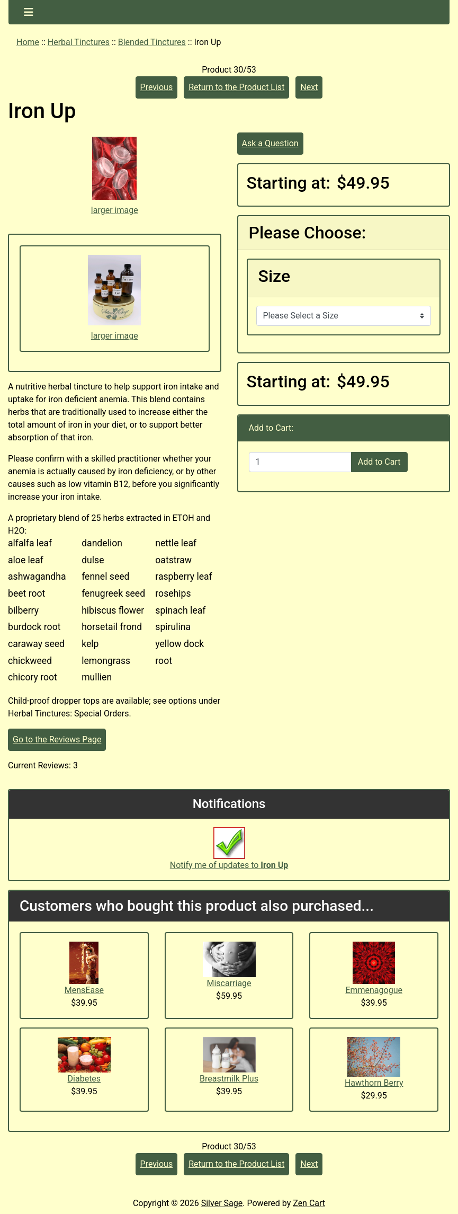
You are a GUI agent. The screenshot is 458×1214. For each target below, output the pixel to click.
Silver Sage (222, 1203)
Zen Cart (309, 1203)
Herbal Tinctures (79, 42)
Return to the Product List (236, 87)
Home (27, 42)
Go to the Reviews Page (57, 739)
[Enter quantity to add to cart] (300, 462)
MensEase (84, 990)
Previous (156, 87)
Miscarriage (228, 983)
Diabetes (84, 1079)
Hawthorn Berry (374, 1083)
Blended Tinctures (152, 42)
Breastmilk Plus (229, 1079)
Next (309, 87)
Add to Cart (379, 462)
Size (274, 276)
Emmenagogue (373, 990)
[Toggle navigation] (28, 12)
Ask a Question (270, 143)
